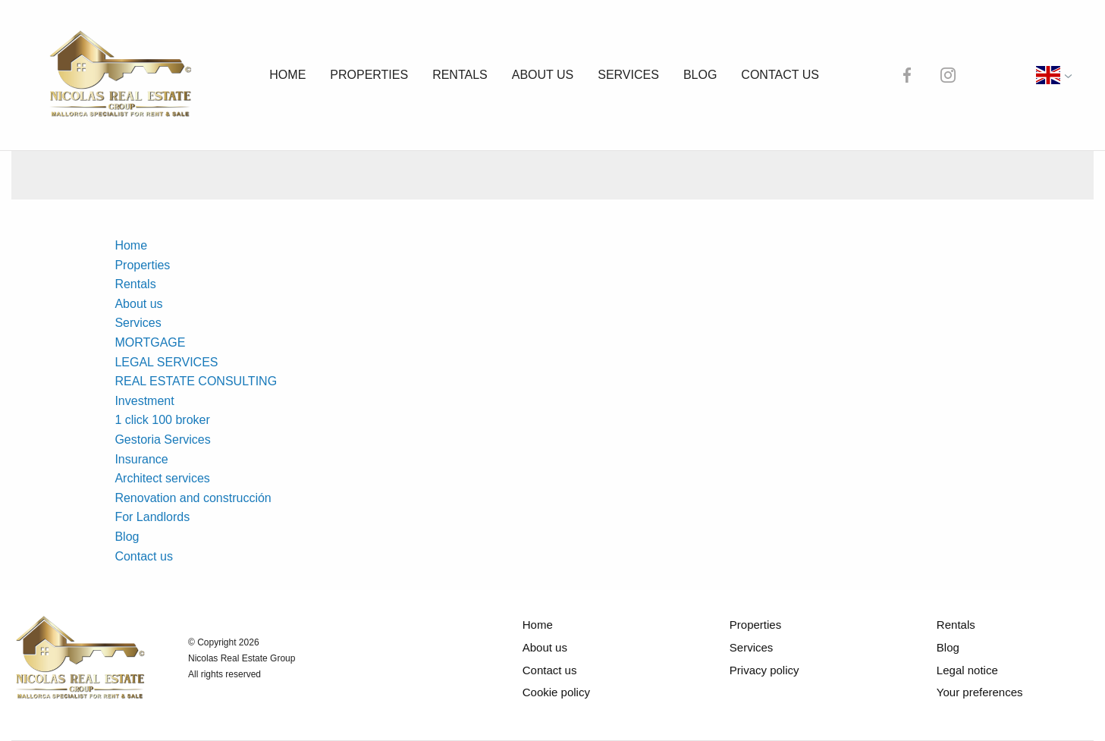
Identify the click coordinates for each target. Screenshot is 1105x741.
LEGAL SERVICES (166, 362)
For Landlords (156, 517)
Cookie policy (552, 692)
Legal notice (969, 670)
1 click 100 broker (165, 420)
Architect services (167, 478)
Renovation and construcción (203, 498)
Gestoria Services (165, 439)
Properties (370, 75)
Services (633, 75)
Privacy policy (763, 670)
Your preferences (983, 692)
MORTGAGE (151, 342)
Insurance (145, 459)
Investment (149, 401)
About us (546, 75)
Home (286, 75)
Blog (706, 75)
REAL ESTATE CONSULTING (197, 381)
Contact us (787, 75)
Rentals (462, 75)
